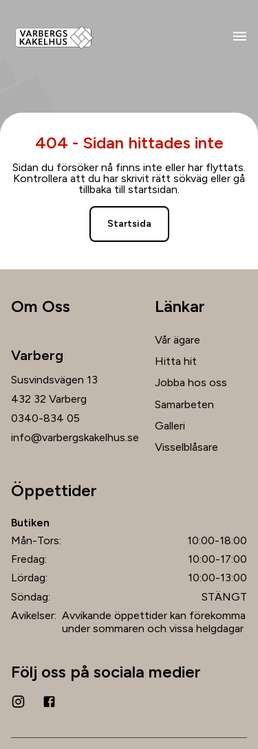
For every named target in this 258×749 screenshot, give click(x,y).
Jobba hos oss (191, 382)
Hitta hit (176, 361)
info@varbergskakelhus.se (75, 437)
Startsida (129, 224)
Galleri (170, 425)
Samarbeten (184, 404)
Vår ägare (177, 339)
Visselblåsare (186, 447)
